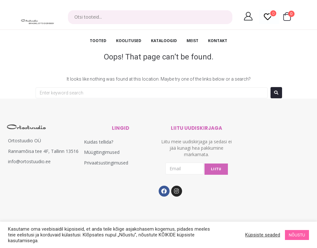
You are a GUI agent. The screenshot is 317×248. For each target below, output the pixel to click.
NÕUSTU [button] (297, 235)
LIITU (216, 169)
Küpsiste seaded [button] (262, 235)
